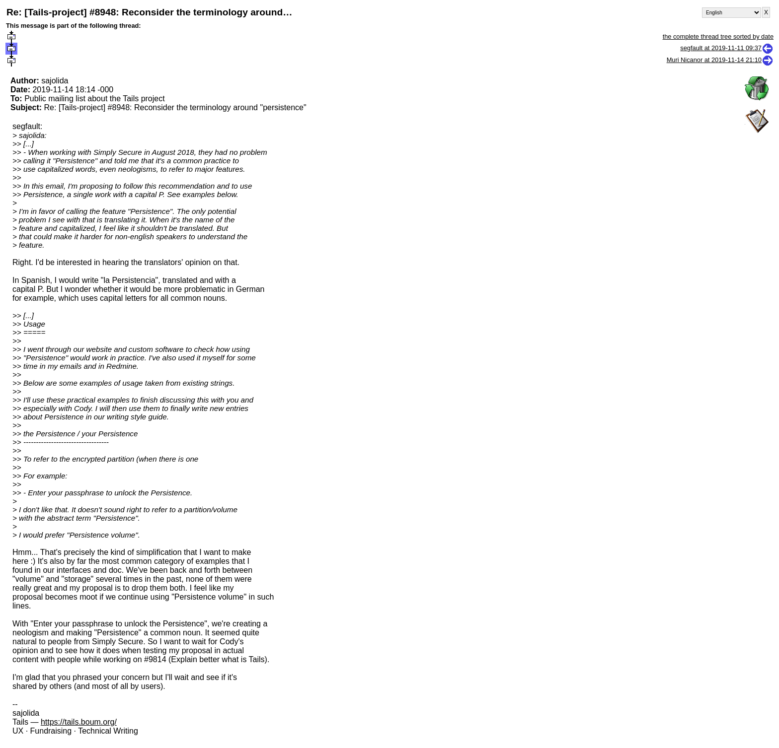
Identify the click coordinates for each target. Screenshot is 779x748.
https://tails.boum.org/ (79, 722)
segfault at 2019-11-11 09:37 (727, 48)
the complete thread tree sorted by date (718, 36)
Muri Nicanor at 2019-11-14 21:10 (720, 60)
